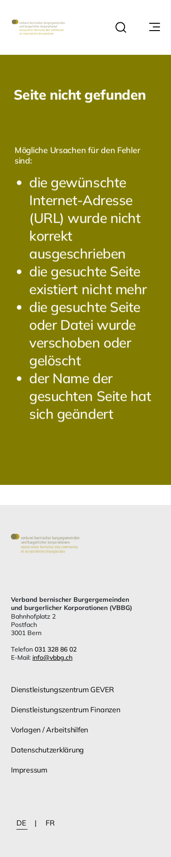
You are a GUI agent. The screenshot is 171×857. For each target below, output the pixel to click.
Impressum (29, 769)
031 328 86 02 (56, 649)
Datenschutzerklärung (47, 749)
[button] (120, 27)
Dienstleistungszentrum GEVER (62, 689)
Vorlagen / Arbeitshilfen (49, 729)
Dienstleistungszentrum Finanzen (65, 709)
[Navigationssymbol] (153, 27)
